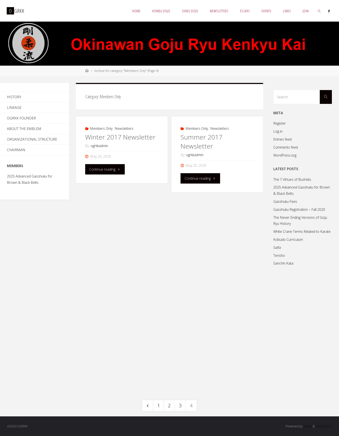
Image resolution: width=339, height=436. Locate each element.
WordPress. (323, 426)
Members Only (101, 128)
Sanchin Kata (283, 263)
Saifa (277, 247)
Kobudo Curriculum (288, 239)
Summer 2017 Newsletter (201, 142)
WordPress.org (284, 155)
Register (279, 123)
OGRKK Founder (21, 118)
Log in (278, 131)
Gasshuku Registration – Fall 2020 (299, 209)
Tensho (279, 255)
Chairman (16, 149)
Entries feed (282, 139)
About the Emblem (24, 128)
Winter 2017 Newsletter (120, 137)
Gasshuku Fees (285, 201)
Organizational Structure (32, 139)
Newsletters (124, 128)
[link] (319, 11)
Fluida (307, 426)
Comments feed (285, 147)
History (14, 97)
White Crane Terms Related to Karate (302, 231)
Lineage (14, 107)
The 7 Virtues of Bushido (292, 179)
